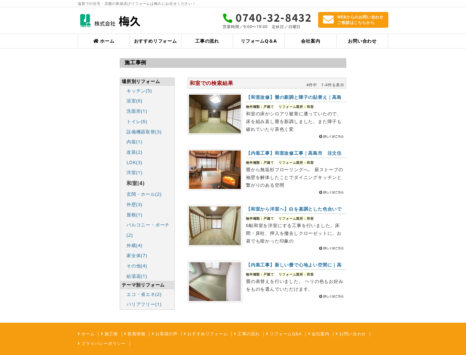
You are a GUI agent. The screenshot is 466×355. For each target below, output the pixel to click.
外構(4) (134, 245)
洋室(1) (134, 172)
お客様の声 (166, 334)
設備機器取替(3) (144, 132)
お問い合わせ (362, 41)
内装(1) (134, 142)
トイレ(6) (137, 121)
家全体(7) (137, 255)
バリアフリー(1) (144, 304)
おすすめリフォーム (155, 41)
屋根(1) (134, 215)
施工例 (110, 334)
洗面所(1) (137, 111)
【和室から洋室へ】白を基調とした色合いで (294, 209)
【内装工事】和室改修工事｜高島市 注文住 (294, 153)
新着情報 (135, 334)
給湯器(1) (137, 276)
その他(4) (137, 266)
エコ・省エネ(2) (144, 294)
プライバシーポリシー (103, 343)
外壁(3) (134, 204)
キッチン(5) (139, 91)
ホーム (104, 41)
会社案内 (310, 41)
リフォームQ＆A (259, 41)
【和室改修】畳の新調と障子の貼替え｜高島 (294, 97)
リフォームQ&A (285, 334)
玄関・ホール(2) (144, 194)
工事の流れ (207, 41)
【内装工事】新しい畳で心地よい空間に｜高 (294, 265)
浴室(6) (134, 101)
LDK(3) (134, 162)
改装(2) (134, 152)
